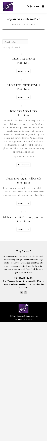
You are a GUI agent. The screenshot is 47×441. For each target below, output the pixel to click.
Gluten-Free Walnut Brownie (23, 84)
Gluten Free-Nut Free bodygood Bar (23, 217)
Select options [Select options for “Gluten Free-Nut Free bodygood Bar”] (23, 229)
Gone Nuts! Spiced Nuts (23, 111)
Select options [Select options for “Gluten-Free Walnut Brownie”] (23, 97)
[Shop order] (15, 41)
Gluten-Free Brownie (23, 58)
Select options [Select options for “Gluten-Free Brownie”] (23, 71)
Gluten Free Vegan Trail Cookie (23, 178)
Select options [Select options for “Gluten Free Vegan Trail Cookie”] (23, 203)
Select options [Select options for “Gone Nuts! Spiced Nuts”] (23, 165)
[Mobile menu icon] (42, 6)
